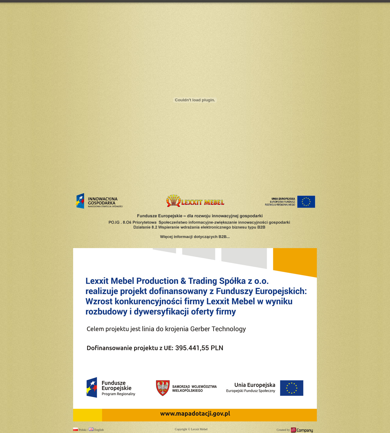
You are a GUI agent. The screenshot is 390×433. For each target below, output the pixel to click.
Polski (80, 429)
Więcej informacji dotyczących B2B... (195, 236)
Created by (295, 429)
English (96, 429)
